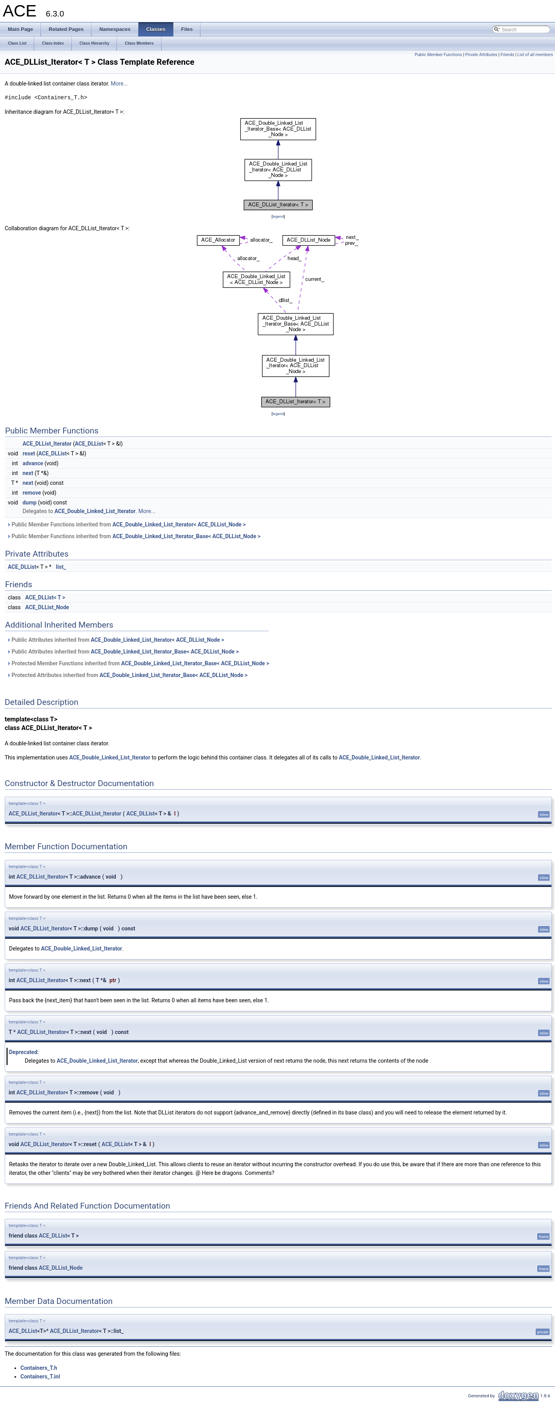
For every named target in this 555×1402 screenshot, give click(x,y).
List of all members (535, 54)
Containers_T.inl (40, 1376)
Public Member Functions (438, 54)
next (27, 473)
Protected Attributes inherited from (127, 675)
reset (28, 453)
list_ (61, 567)
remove (31, 493)
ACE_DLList (89, 444)
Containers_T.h (38, 1368)
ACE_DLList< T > (45, 597)
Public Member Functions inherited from (126, 524)
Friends (507, 54)
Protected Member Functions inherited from (138, 663)
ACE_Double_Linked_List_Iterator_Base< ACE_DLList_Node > (186, 536)
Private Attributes (481, 54)
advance (32, 463)
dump (29, 502)
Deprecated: (24, 1052)
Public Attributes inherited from (115, 640)
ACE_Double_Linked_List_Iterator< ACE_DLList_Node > (179, 524)
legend (278, 216)
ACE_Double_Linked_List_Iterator (95, 511)
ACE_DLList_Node (47, 607)
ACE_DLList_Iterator (46, 444)
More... (119, 83)
